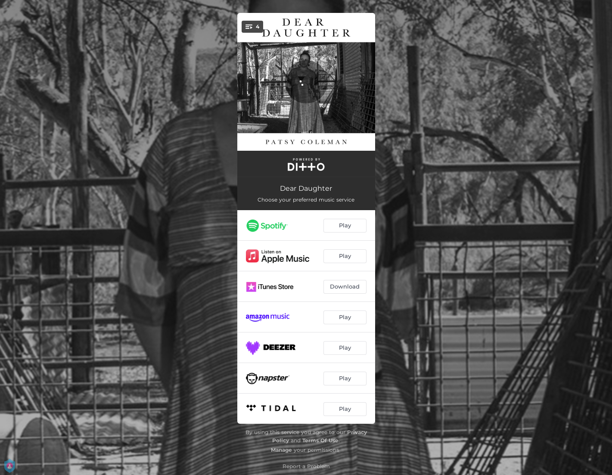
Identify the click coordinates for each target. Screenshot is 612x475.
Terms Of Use (320, 440)
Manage (281, 450)
